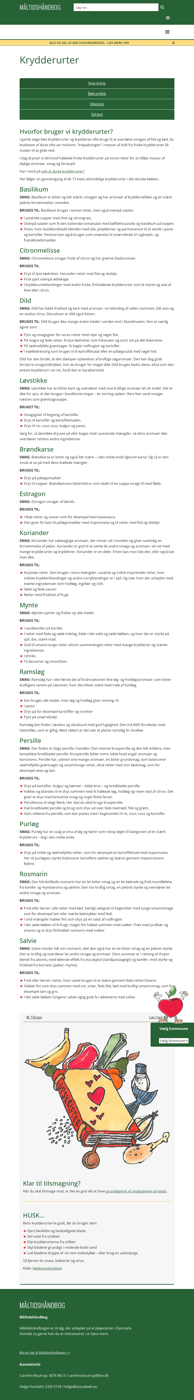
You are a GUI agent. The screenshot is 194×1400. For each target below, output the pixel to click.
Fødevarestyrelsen (47, 1268)
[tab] (97, 83)
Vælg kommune (174, 1028)
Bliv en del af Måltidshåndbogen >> (45, 1353)
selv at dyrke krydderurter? (63, 171)
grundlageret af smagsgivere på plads (136, 1191)
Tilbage (34, 1017)
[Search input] (116, 7)
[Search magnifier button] (162, 7)
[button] (168, 18)
